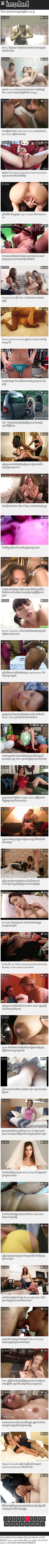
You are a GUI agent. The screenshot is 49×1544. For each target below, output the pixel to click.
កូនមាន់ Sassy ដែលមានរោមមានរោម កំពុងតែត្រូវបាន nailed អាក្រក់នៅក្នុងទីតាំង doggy (23, 91)
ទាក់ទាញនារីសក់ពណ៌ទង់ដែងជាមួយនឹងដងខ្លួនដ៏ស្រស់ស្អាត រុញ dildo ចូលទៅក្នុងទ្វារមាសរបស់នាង (24, 757)
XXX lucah (11, 1542)
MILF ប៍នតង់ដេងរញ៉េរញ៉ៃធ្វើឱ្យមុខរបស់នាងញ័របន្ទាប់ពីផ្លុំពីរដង (22, 424)
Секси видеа (21, 1542)
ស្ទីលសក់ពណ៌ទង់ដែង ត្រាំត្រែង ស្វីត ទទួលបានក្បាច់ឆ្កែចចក (24, 1091)
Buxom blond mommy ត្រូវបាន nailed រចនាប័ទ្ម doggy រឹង (24, 341)
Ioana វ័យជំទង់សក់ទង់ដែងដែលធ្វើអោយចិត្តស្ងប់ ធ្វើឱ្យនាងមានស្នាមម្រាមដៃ (23, 1049)
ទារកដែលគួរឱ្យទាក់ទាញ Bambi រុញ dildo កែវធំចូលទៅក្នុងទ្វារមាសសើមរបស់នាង (23, 1299)
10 (6, 1524)
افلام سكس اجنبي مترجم (17, 1540)
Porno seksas (17, 1537)
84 (37, 1524)
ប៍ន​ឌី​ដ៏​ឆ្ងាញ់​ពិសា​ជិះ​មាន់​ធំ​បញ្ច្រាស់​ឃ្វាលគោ (21, 547)
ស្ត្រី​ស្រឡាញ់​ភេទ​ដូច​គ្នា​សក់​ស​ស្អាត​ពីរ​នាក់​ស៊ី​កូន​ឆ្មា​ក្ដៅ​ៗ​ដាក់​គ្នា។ (23, 1257)
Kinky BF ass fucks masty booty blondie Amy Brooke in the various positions (24, 966)
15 (32, 1524)
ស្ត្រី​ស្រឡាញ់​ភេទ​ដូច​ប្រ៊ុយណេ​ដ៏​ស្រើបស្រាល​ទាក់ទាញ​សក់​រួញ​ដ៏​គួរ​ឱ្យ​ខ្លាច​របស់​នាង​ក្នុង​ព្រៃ (21, 882)
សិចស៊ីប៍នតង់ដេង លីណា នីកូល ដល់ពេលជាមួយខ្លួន (24, 506)
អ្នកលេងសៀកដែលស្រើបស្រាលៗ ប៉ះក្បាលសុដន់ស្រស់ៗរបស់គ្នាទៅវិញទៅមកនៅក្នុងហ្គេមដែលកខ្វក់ (24, 1132)
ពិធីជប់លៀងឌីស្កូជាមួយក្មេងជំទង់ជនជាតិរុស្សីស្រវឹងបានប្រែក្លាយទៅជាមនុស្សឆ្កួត (24, 1507)
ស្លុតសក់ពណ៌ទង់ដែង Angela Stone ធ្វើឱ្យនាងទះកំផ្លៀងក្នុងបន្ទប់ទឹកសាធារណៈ (23, 799)
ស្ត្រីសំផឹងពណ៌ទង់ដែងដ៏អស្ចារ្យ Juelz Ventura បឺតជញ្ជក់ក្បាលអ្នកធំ (23, 674)
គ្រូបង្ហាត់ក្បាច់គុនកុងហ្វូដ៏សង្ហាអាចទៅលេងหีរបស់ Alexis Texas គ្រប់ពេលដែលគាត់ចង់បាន (23, 716)
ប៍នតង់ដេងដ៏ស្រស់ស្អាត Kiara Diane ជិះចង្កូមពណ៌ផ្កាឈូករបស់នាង (24, 1174)
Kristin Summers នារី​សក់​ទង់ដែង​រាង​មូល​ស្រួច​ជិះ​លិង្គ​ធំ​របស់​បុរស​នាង (24, 632)
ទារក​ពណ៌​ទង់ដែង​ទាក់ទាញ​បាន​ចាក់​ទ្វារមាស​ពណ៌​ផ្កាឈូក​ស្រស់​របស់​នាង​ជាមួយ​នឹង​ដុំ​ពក (23, 258)
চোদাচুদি (42, 1537)
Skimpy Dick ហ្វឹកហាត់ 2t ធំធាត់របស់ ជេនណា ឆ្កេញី (23, 299)
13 (22, 1524)
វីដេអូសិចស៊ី (17, 4)
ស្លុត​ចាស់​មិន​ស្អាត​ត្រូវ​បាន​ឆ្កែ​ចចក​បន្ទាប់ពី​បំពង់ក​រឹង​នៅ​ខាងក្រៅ (23, 841)
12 (17, 1524)
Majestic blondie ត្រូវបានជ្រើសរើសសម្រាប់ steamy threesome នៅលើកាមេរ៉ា (21, 1465)
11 (11, 1524)
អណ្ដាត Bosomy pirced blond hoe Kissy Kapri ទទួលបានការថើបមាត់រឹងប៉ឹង (24, 174)
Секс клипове (5, 1537)
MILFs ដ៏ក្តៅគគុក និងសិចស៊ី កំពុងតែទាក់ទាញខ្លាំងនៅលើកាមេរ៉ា (24, 49)
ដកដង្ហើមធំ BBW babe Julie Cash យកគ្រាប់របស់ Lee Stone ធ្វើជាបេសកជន (24, 133)
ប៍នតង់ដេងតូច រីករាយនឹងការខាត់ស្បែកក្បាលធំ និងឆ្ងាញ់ (24, 383)
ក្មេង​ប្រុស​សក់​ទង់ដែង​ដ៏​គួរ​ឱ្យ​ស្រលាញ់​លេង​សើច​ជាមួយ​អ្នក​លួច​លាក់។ (22, 466)
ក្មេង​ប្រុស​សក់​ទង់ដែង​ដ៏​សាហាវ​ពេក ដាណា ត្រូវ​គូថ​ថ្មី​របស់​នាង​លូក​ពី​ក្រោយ (24, 1007)
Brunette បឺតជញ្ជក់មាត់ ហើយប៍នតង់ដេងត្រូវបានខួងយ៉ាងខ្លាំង (21, 924)
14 (27, 1524)
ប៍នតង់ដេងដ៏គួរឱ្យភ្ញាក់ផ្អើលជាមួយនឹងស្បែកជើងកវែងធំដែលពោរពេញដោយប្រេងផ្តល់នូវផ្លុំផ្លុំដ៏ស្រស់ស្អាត (23, 592)
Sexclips (3, 1540)
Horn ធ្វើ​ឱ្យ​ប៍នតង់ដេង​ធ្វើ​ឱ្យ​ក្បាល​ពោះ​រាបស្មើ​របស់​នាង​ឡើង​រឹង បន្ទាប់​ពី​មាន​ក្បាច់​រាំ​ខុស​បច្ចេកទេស (23, 1382)
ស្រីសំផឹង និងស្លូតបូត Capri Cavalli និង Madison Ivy (24, 216)
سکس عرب (32, 1540)
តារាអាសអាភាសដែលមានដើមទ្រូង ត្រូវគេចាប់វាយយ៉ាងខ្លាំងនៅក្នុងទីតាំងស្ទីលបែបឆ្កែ (23, 1424)
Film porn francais (31, 1537)
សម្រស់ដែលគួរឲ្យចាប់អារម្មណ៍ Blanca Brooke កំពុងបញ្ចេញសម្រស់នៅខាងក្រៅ (23, 1341)
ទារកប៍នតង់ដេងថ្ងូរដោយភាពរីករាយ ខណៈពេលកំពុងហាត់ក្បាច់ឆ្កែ (22, 1216)
